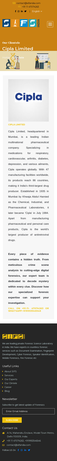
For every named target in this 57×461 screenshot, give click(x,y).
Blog (7, 391)
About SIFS (11, 371)
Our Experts (11, 379)
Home (6, 57)
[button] (50, 24)
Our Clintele (11, 383)
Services (9, 375)
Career (8, 387)
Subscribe (12, 420)
